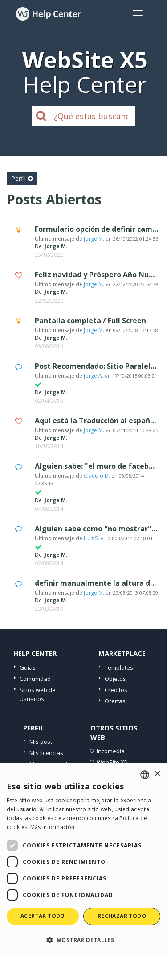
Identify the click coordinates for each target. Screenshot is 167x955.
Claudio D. (97, 476)
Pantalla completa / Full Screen (90, 320)
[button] (83, 939)
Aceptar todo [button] (42, 916)
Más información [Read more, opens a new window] (52, 827)
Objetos (115, 679)
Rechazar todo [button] (122, 916)
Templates (119, 667)
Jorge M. (94, 238)
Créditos (116, 690)
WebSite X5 (112, 762)
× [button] (157, 774)
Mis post (40, 742)
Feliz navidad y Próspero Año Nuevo (98, 274)
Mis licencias (46, 753)
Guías (28, 667)
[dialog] (83, 859)
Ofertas (115, 701)
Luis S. (91, 538)
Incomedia (111, 751)
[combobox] (144, 774)
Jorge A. (93, 375)
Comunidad (35, 679)
